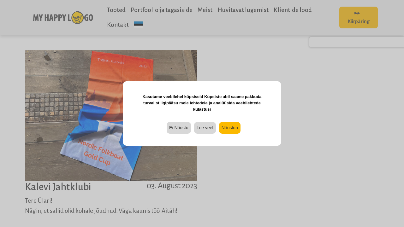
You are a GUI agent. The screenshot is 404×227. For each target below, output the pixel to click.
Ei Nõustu (178, 127)
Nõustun (230, 127)
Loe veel (205, 127)
